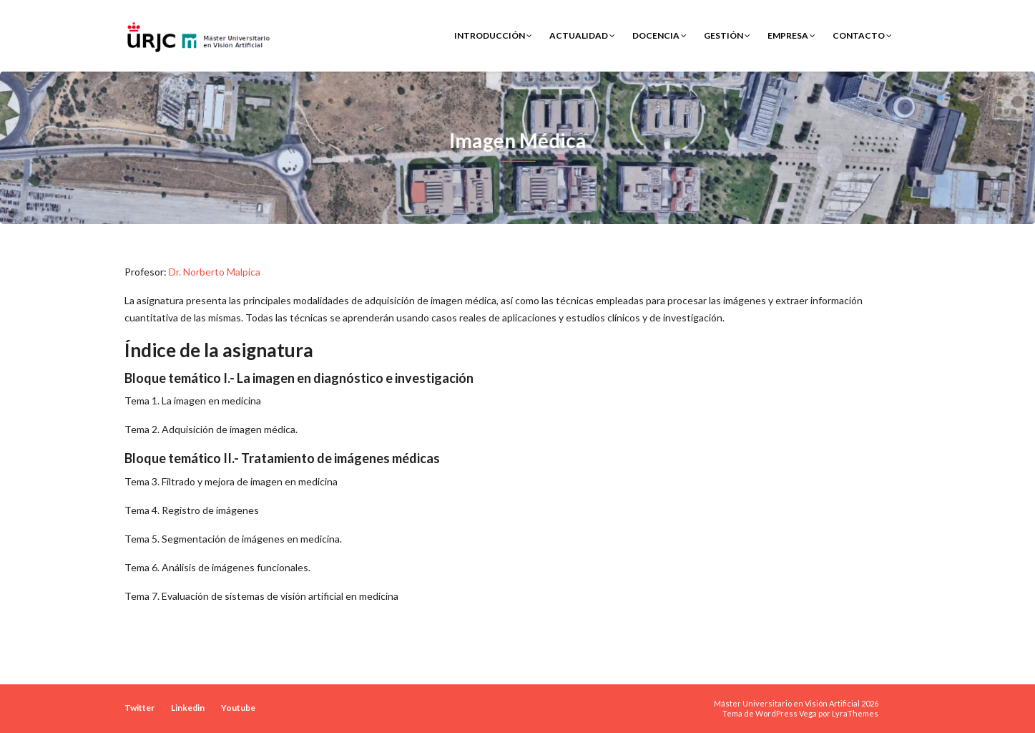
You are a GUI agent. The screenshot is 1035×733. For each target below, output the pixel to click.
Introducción (493, 35)
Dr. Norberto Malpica (214, 272)
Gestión (727, 35)
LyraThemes (855, 713)
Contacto (862, 35)
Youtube (238, 707)
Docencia (659, 35)
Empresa (791, 35)
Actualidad (582, 35)
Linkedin (188, 707)
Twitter (139, 707)
